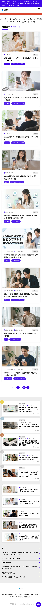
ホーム (4, 548)
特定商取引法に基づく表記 (12, 558)
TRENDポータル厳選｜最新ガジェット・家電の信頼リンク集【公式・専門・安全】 (20, 553)
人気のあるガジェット (9, 573)
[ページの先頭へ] (38, 604)
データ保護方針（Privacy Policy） (14, 577)
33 (24, 387)
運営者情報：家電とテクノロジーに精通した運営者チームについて (19, 567)
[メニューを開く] (39, 10)
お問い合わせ (6, 562)
